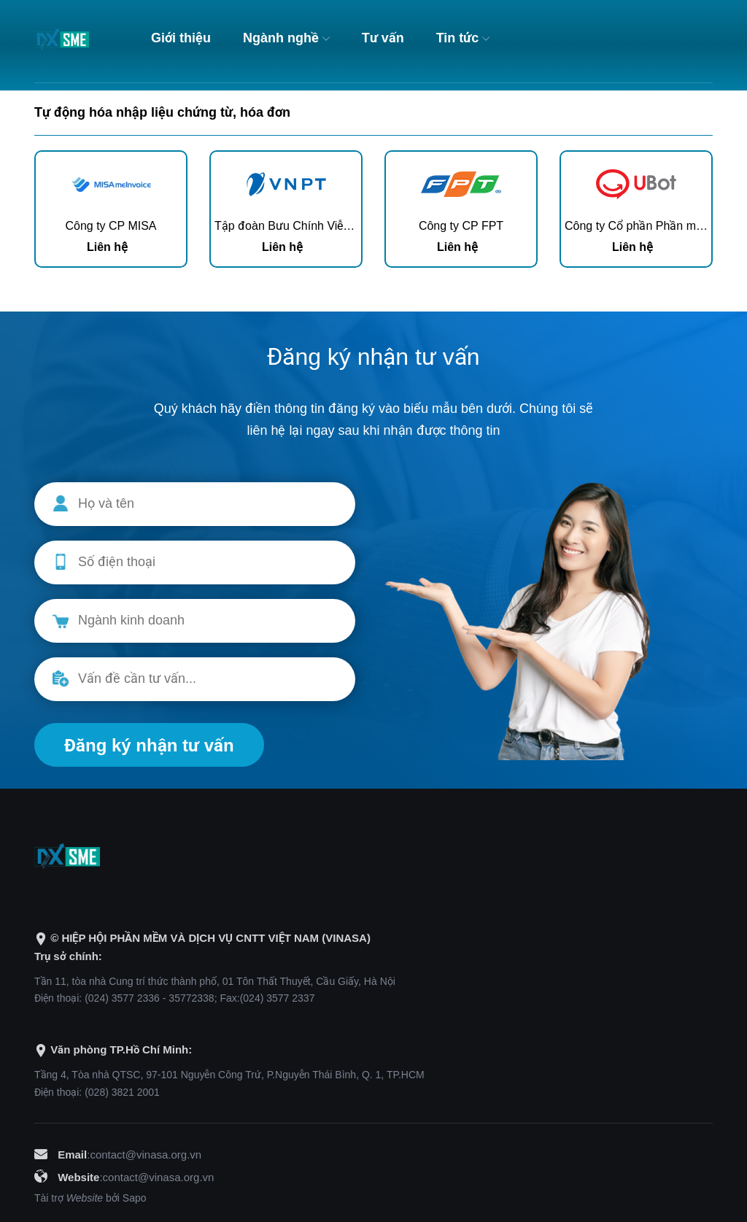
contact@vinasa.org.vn (145, 1154)
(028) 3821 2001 (122, 1092)
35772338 (191, 998)
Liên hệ (107, 247)
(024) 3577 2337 (277, 998)
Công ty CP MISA (110, 226)
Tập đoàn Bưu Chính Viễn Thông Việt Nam (325, 226)
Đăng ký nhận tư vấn (149, 745)
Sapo (135, 1198)
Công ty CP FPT (461, 226)
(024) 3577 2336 (122, 998)
